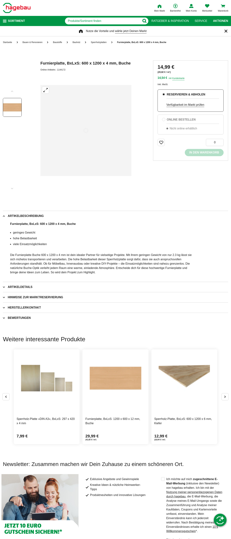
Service (201, 21)
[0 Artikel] (214, 142)
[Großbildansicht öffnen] (85, 130)
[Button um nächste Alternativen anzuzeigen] (225, 396)
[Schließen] (226, 31)
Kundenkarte (178, 78)
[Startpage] (16, 8)
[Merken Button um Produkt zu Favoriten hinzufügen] (161, 142)
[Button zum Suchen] (144, 21)
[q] (102, 21)
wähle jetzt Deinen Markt (131, 31)
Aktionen (220, 21)
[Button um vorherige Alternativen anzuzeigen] (6, 396)
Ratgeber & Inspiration (170, 21)
